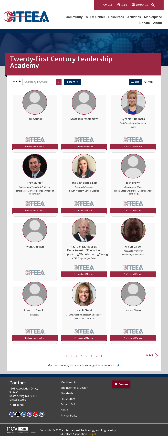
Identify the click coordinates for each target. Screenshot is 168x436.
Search (17, 81)
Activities (134, 17)
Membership (68, 382)
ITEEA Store (68, 399)
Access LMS (68, 404)
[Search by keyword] (39, 82)
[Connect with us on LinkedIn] (23, 414)
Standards (67, 393)
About (157, 23)
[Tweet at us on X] (18, 414)
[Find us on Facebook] (12, 414)
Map (148, 81)
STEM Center (95, 17)
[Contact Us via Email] (41, 414)
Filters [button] (72, 82)
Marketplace (153, 17)
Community (74, 17)
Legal (92, 434)
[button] (59, 82)
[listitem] (34, 120)
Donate (144, 23)
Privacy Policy (69, 415)
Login (116, 365)
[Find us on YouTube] (35, 414)
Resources (116, 17)
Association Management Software (21, 430)
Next (152, 355)
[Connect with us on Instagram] (29, 414)
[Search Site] (153, 5)
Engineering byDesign (74, 388)
